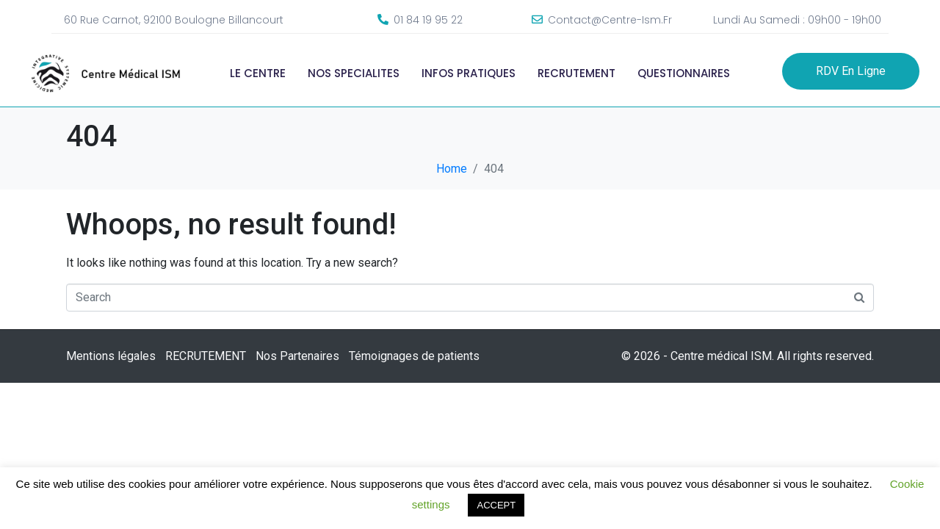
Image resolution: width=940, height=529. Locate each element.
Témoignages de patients (414, 356)
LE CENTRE (258, 73)
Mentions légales (111, 356)
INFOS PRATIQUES (469, 73)
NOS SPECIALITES (354, 73)
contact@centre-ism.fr (610, 19)
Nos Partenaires (297, 356)
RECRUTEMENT (576, 73)
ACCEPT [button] (496, 505)
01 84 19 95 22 (428, 19)
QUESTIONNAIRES (683, 73)
